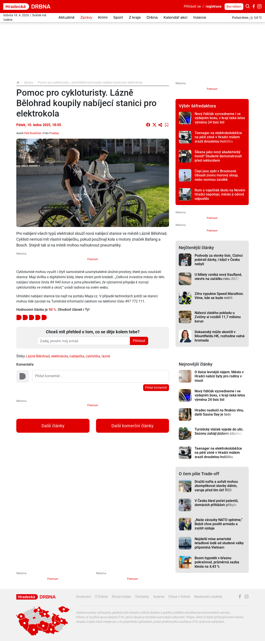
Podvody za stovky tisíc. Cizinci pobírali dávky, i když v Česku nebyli (219, 259)
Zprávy (28, 82)
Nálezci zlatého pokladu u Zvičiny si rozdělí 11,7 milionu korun (218, 317)
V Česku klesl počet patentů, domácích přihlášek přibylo (216, 503)
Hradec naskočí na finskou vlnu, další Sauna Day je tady (219, 412)
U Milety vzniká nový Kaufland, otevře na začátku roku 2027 (218, 277)
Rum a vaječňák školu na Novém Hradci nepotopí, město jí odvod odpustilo (220, 194)
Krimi (103, 17)
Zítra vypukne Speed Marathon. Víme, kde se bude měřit (219, 296)
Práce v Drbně (179, 597)
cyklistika (93, 356)
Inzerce (199, 17)
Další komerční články (132, 425)
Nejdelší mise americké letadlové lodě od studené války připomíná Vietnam (219, 543)
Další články (52, 425)
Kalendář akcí (175, 17)
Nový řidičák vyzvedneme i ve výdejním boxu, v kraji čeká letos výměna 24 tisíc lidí (220, 118)
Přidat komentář (156, 387)
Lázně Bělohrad (38, 356)
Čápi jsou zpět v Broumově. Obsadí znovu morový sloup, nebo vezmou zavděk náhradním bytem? (216, 177)
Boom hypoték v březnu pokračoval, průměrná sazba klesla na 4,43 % (217, 562)
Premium (92, 259)
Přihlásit (139, 341)
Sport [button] (118, 17)
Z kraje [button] (135, 17)
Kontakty (142, 597)
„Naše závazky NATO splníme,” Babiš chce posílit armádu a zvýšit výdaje (218, 524)
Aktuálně (66, 17)
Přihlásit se (192, 6)
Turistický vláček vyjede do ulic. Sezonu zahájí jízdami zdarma (219, 431)
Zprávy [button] (86, 17)
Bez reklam (234, 6)
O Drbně (101, 597)
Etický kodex (121, 597)
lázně (106, 356)
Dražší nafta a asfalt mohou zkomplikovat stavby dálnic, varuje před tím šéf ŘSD (216, 486)
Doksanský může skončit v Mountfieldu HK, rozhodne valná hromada (220, 336)
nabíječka (77, 356)
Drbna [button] (152, 17)
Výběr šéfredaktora (197, 105)
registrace (214, 6)
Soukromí (83, 597)
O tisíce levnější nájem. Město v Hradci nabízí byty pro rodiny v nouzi (219, 376)
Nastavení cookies (208, 597)
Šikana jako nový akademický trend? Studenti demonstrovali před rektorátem (218, 156)
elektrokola (59, 356)
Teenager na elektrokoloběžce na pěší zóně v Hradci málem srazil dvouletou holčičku (218, 137)
